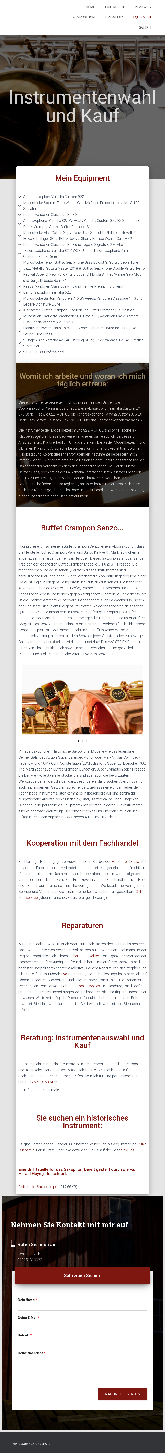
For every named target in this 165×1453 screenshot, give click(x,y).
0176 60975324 (40, 1082)
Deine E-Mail (28, 1318)
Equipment (142, 17)
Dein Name (27, 1300)
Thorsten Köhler (85, 956)
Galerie (145, 28)
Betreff (25, 1335)
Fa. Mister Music (125, 861)
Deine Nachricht (31, 1353)
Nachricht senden (123, 1394)
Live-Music (114, 17)
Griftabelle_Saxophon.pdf (38, 1187)
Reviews (143, 7)
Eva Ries (68, 974)
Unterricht (115, 7)
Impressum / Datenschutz (31, 1443)
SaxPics (127, 1150)
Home (90, 7)
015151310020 (29, 1260)
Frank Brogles (88, 986)
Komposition (83, 17)
